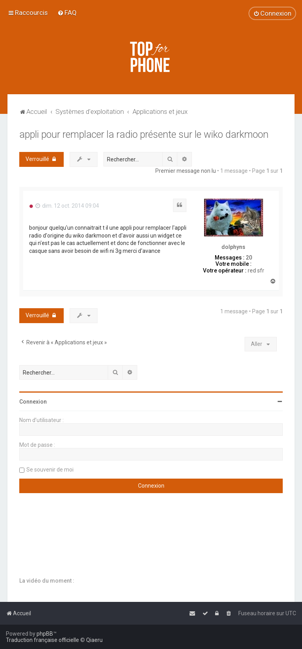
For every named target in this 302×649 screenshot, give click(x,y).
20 (249, 257)
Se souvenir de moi (50, 469)
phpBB (45, 634)
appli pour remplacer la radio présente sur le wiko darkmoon (144, 134)
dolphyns (233, 247)
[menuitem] (67, 12)
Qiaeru (94, 640)
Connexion (33, 402)
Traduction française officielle (42, 640)
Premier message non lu (185, 171)
